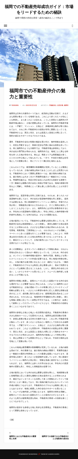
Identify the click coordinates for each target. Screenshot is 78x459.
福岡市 (66, 105)
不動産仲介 (52, 105)
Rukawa (15, 105)
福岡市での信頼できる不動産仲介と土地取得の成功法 (55, 437)
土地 (12, 419)
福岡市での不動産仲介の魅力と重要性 (37, 93)
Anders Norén (53, 454)
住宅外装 (60, 105)
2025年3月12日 (31, 105)
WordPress (33, 454)
